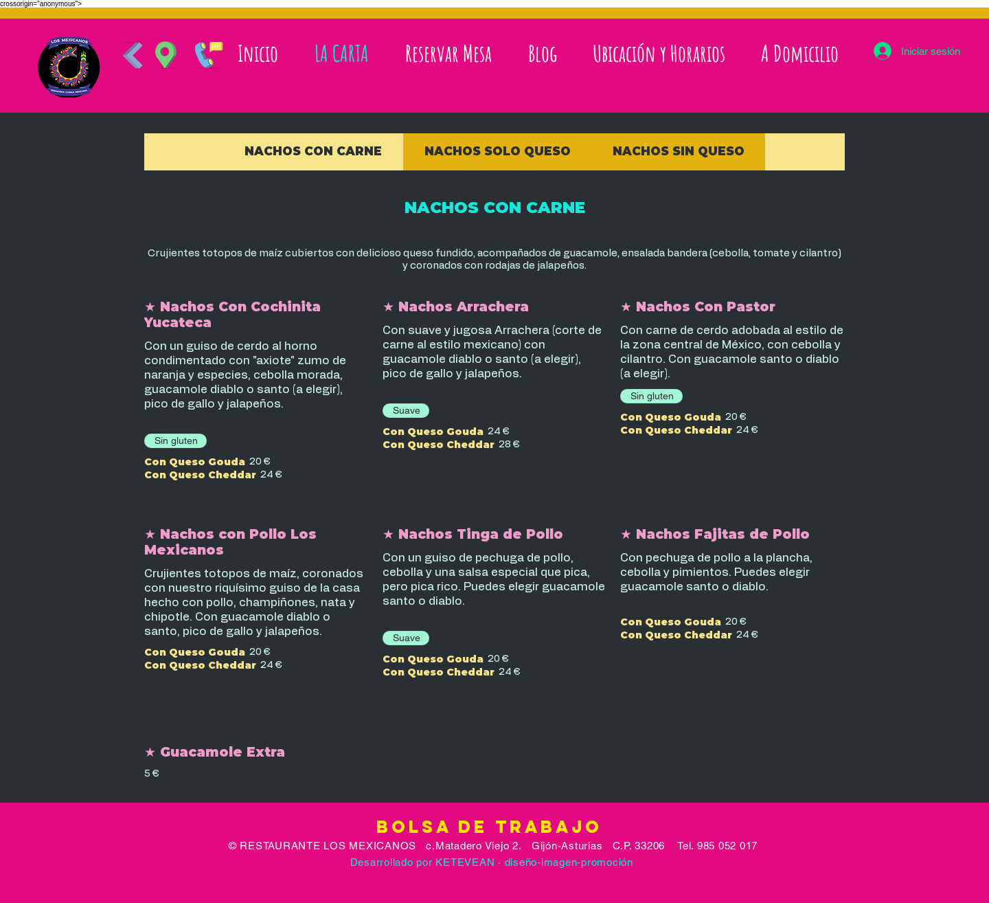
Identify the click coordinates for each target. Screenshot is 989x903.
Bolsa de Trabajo (493, 827)
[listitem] (245, 517)
